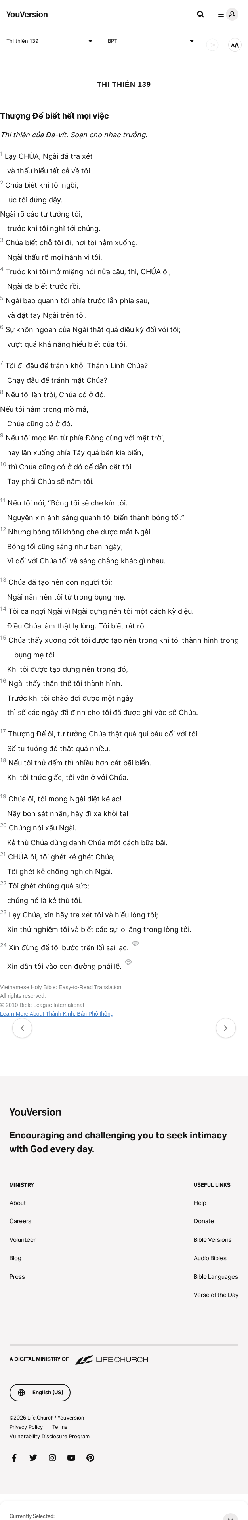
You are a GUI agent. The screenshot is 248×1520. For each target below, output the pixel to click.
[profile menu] (227, 14)
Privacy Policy (26, 1427)
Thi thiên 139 (50, 41)
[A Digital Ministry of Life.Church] (124, 1355)
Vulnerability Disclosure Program (50, 1436)
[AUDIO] (212, 44)
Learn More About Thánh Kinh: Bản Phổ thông (56, 1014)
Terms (59, 1427)
